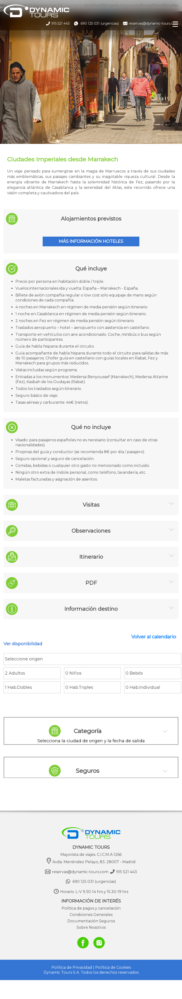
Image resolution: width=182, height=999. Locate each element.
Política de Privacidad (71, 967)
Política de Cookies (113, 967)
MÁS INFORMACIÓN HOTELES (91, 241)
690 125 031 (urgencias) (97, 23)
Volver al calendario (153, 637)
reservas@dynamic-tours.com (153, 23)
